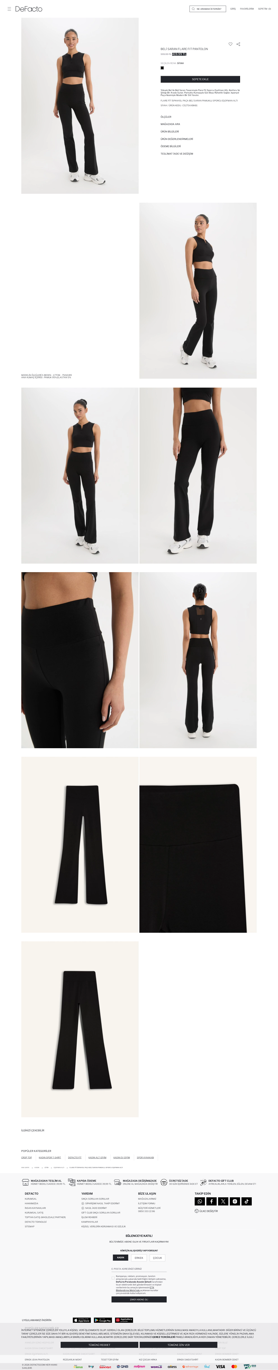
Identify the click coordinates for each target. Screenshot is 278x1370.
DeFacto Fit (75, 1157)
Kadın (120, 1257)
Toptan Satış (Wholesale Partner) (45, 1217)
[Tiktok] (246, 1201)
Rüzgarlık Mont (72, 1359)
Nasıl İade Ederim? (94, 1208)
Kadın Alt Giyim (97, 1157)
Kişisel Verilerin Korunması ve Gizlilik (103, 1226)
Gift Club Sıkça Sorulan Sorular (100, 1212)
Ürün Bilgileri (170, 131)
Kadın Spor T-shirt (50, 1157)
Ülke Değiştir (208, 1211)
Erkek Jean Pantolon (37, 1359)
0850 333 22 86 (146, 1211)
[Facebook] (211, 1201)
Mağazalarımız (147, 1198)
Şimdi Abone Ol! (139, 1299)
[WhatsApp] (200, 1201)
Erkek (139, 1257)
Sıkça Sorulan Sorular (95, 1198)
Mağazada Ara (170, 124)
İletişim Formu (146, 1203)
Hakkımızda (31, 1203)
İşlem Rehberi (89, 1217)
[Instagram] (235, 1201)
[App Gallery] (124, 1320)
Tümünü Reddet (99, 1344)
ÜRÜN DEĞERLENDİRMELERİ (177, 139)
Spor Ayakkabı (145, 1157)
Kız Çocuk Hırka (148, 1359)
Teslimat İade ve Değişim (177, 153)
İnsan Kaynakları (35, 1208)
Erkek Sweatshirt (187, 1359)
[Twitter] (223, 1201)
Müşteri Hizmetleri (149, 1208)
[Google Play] (103, 1320)
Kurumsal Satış (34, 1212)
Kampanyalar (89, 1222)
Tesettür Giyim (109, 1359)
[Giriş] (233, 8)
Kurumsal (31, 1198)
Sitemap (29, 1226)
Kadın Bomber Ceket (227, 1359)
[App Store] (82, 1320)
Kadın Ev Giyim (121, 1157)
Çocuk (157, 1257)
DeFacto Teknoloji (35, 1222)
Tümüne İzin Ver (179, 1344)
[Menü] (9, 9)
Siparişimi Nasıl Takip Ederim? (100, 1203)
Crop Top (26, 1157)
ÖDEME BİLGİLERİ (171, 146)
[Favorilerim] (247, 8)
